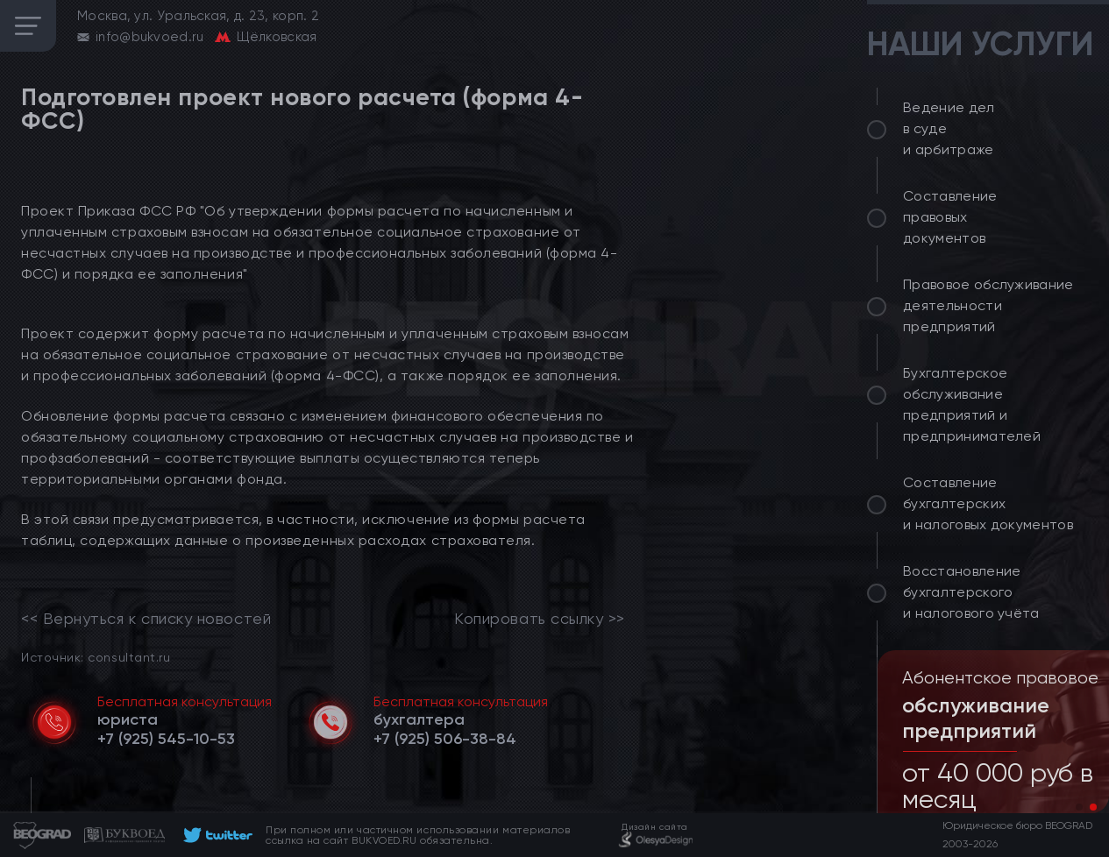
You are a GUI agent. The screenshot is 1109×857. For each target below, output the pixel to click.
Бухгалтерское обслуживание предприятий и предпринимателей (972, 404)
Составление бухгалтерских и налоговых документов (988, 503)
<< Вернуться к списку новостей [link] (146, 619)
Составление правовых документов (950, 217)
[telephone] (166, 738)
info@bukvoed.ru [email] (150, 37)
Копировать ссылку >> (539, 619)
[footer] (215, 835)
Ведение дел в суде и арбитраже (949, 128)
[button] (1079, 807)
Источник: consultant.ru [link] (95, 656)
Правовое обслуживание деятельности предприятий (988, 305)
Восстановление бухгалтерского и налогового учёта (971, 592)
